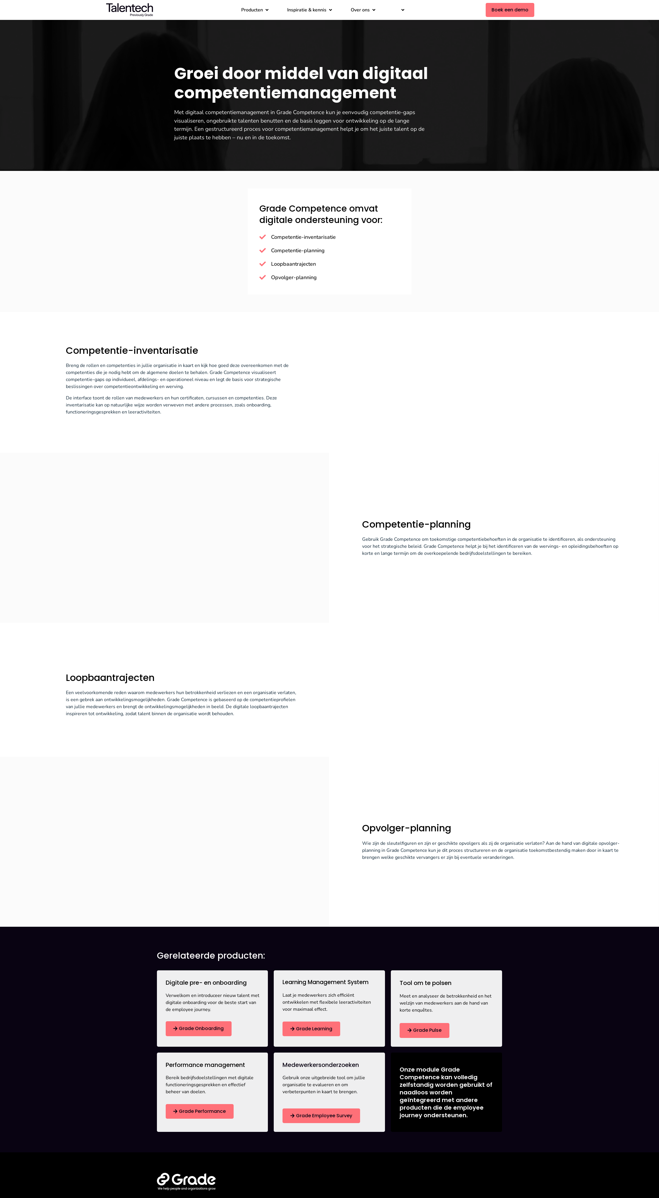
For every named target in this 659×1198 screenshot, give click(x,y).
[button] (255, 10)
